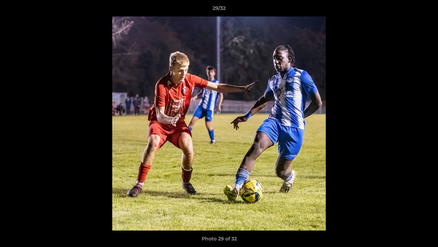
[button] (426, 10)
